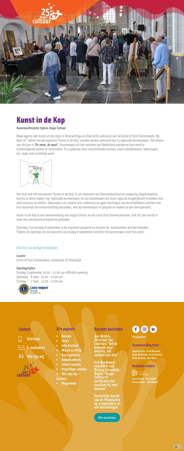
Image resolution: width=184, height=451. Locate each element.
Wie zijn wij (35, 356)
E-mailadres (36, 347)
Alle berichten (107, 417)
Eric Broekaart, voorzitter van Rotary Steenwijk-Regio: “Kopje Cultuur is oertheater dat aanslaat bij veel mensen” (107, 375)
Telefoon (33, 338)
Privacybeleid (139, 336)
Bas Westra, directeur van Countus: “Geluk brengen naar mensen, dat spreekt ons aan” (106, 345)
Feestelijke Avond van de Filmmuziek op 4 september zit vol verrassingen (107, 401)
